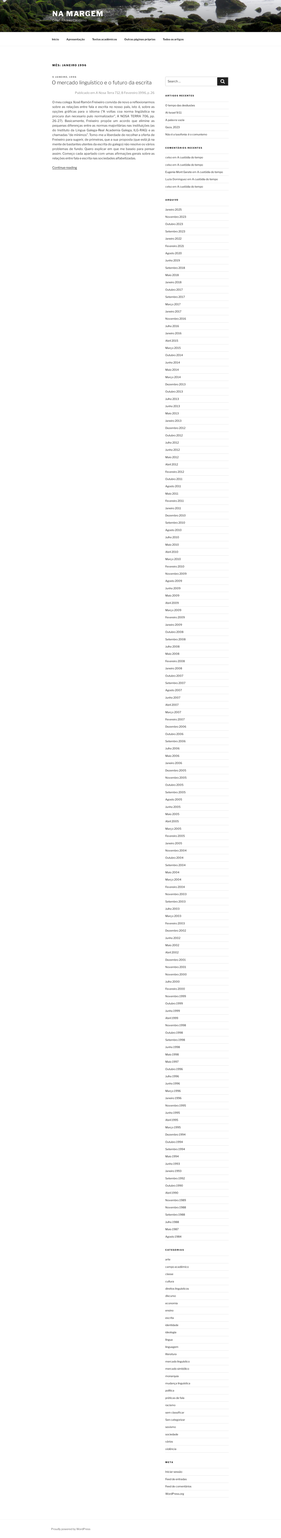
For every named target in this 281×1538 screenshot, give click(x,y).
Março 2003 (173, 916)
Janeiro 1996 (173, 1098)
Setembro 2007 (175, 683)
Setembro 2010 (175, 522)
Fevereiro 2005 (175, 835)
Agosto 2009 (173, 580)
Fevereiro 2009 (175, 617)
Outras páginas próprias (139, 39)
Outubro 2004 (174, 857)
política (169, 1390)
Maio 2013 (172, 413)
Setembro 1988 (175, 1214)
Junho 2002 (172, 938)
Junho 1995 (172, 1112)
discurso (170, 1295)
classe (169, 1274)
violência (170, 1449)
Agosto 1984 (173, 1236)
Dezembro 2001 (175, 959)
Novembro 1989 (175, 1200)
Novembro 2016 (175, 318)
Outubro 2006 (174, 734)
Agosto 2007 (173, 690)
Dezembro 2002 (175, 930)
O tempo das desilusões (180, 105)
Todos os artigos (173, 39)
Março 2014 (173, 377)
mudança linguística (177, 1383)
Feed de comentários (178, 1486)
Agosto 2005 (173, 799)
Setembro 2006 (175, 741)
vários (169, 1441)
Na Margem (78, 13)
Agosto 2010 (173, 530)
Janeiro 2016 (173, 333)
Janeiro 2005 (173, 843)
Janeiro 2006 (173, 763)
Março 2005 (173, 828)
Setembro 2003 (175, 901)
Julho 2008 (172, 646)
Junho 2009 (173, 588)
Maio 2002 (172, 945)
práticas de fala (174, 1397)
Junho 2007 (172, 697)
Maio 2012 (172, 457)
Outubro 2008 (174, 632)
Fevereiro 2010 (174, 566)
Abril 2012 (171, 464)
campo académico (177, 1266)
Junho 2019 (172, 260)
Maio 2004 (172, 872)
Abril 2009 (172, 602)
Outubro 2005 (174, 784)
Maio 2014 (172, 369)
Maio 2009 (172, 595)
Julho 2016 (172, 326)
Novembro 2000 (176, 974)
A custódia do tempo (190, 157)
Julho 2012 (172, 442)
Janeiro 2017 (173, 311)
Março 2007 (173, 712)
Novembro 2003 (176, 894)
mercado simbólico (177, 1368)
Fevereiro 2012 (174, 471)
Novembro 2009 (176, 573)
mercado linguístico (177, 1361)
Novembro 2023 (175, 216)
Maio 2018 (172, 275)
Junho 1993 (172, 1163)
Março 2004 (173, 879)
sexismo (170, 1427)
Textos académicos (104, 39)
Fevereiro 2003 (175, 923)
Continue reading (64, 167)
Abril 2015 (171, 340)
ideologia (170, 1332)
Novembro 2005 (176, 777)
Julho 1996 (172, 1076)
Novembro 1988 (175, 1207)
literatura (171, 1354)
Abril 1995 (171, 1120)
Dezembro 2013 (175, 384)
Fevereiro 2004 (175, 887)
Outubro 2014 (174, 355)
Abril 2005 (172, 821)
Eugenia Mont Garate (178, 172)
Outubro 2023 (174, 224)
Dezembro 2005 (175, 770)
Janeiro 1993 (173, 1171)
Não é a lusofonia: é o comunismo (186, 134)
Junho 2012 (172, 449)
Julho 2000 (172, 981)
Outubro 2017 (174, 289)
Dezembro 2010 (175, 515)
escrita (169, 1317)
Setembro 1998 (175, 1039)
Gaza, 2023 (172, 127)
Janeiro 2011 (173, 508)
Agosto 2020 (173, 253)
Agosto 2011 (173, 486)
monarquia (172, 1376)
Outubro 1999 (174, 1003)
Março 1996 (173, 1090)
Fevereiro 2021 (174, 246)
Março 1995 (173, 1127)
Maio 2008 (172, 653)
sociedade (171, 1434)
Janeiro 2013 (173, 420)
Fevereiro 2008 (175, 661)
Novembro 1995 (175, 1105)
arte (167, 1259)
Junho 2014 (172, 362)
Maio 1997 (172, 1061)
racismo (170, 1405)
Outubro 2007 (174, 675)
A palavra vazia (174, 120)
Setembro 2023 (175, 231)
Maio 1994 (172, 1156)
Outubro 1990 (174, 1185)
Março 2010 (173, 559)
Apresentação (75, 39)
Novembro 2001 (175, 967)
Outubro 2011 (173, 479)
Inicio (55, 39)
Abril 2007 (172, 704)
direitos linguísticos (177, 1288)
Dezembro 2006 (175, 726)
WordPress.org (174, 1493)
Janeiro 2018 (173, 282)
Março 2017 (173, 304)
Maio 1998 (172, 1054)
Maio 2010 (172, 544)
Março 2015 (173, 347)
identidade (171, 1325)
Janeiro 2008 (173, 668)
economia (171, 1303)
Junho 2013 (172, 406)
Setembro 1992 (175, 1178)
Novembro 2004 (176, 850)
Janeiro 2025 (173, 209)
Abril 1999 (171, 1018)
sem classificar (174, 1412)
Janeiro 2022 (173, 238)
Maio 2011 (171, 493)
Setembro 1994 (175, 1149)
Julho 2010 (172, 537)
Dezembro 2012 (175, 428)
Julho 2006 (172, 748)
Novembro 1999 (175, 996)
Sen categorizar (175, 1419)
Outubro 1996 (174, 1069)
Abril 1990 (171, 1192)
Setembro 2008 (175, 639)
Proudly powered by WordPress (70, 1529)
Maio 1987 (172, 1229)
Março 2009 (173, 610)
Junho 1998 (172, 1047)
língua (169, 1339)
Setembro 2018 (175, 267)
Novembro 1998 (175, 1025)
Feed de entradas (176, 1479)
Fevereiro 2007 (175, 719)
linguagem (171, 1346)
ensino (169, 1310)
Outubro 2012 (174, 435)
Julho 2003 (172, 908)
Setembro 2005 (175, 792)
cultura (169, 1281)
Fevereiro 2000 (175, 988)
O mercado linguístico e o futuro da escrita (102, 82)
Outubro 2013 (174, 391)
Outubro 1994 (174, 1142)
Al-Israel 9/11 (173, 112)
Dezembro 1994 (175, 1134)
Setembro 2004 (175, 865)
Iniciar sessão (173, 1471)
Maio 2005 (172, 814)
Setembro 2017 (175, 296)
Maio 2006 (172, 755)
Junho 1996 (172, 1083)
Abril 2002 (172, 952)
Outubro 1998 (174, 1032)
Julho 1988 (172, 1222)
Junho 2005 (173, 806)
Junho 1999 (172, 1010)
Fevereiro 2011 (174, 500)
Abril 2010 (171, 551)
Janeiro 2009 (173, 624)
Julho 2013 (172, 399)
